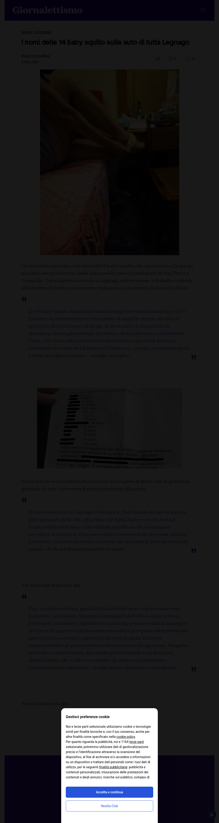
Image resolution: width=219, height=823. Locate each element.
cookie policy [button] (125, 737)
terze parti (136, 742)
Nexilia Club (109, 806)
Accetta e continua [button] (109, 792)
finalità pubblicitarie (113, 767)
